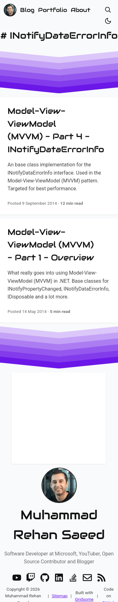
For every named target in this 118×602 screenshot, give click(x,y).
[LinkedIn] (59, 569)
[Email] (87, 569)
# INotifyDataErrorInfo (59, 35)
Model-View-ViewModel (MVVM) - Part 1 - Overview (51, 245)
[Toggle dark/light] (108, 21)
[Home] (10, 10)
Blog (27, 10)
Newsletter (59, 386)
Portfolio (52, 10)
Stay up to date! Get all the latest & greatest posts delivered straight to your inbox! (59, 408)
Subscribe (59, 442)
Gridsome (84, 591)
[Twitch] (30, 569)
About (80, 10)
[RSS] (101, 569)
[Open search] (108, 10)
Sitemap (60, 587)
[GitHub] (44, 569)
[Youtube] (16, 569)
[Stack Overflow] (73, 569)
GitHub (108, 594)
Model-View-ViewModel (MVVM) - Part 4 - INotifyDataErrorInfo (56, 130)
